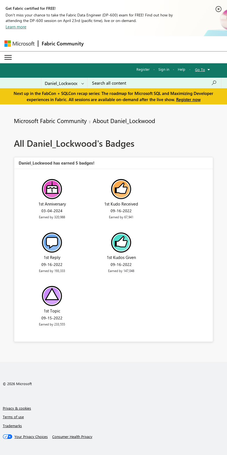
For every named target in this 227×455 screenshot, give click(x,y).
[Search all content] (154, 83)
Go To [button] (200, 69)
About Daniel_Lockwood (124, 120)
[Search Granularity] (64, 83)
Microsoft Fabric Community (50, 120)
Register (143, 69)
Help (181, 69)
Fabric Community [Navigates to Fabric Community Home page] (63, 43)
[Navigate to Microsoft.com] (19, 43)
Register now (188, 99)
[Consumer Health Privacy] (72, 437)
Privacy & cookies (17, 408)
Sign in (163, 69)
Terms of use (13, 416)
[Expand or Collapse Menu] (8, 57)
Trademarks (12, 425)
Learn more (16, 27)
